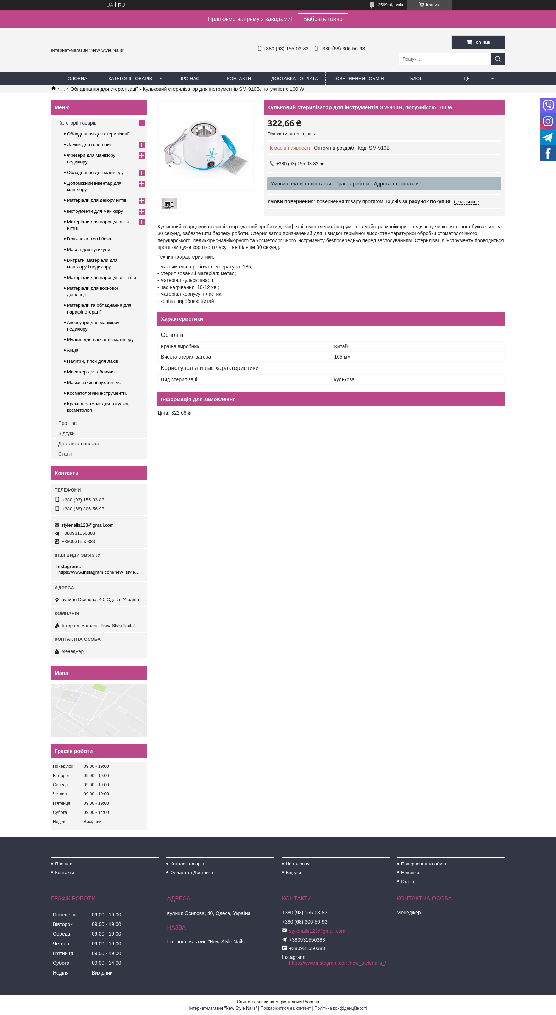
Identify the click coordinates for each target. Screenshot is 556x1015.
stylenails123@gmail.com (87, 525)
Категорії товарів (130, 78)
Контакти (239, 78)
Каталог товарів (187, 863)
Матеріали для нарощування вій (101, 277)
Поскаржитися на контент (286, 1008)
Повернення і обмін (358, 78)
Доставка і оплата (294, 78)
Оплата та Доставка (191, 872)
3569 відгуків (390, 4)
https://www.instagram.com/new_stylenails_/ (99, 572)
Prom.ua (311, 1001)
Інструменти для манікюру (95, 211)
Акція (72, 350)
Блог (416, 78)
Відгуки (66, 433)
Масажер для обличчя (91, 372)
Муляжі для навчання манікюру (100, 339)
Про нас (189, 78)
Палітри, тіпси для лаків (92, 361)
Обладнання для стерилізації (104, 89)
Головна (76, 78)
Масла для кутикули (88, 249)
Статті (65, 454)
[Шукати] (498, 59)
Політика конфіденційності (341, 1008)
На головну (298, 863)
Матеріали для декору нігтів (97, 200)
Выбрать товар (323, 19)
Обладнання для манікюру (95, 172)
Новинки (410, 872)
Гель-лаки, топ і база (89, 239)
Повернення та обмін (423, 863)
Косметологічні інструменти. (97, 393)
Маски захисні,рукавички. (94, 382)
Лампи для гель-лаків (90, 144)
